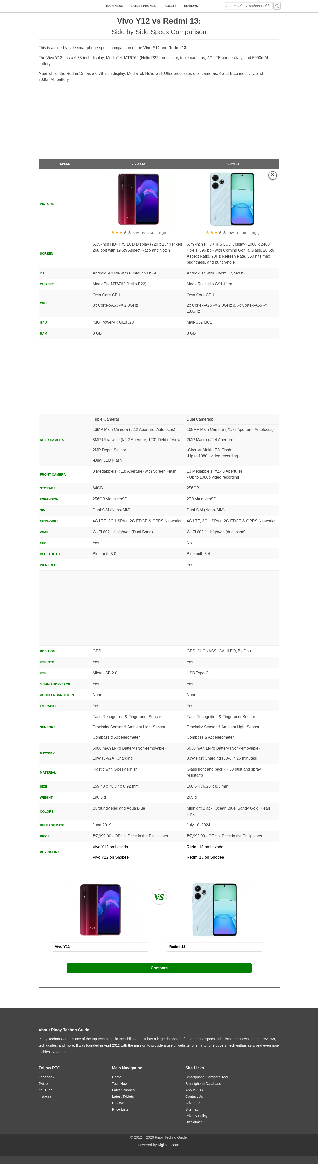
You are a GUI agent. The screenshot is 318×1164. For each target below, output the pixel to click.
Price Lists (120, 1109)
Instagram (46, 1096)
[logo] (70, 6)
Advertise (192, 1103)
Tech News (114, 6)
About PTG (194, 1090)
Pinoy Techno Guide (70, 1030)
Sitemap (192, 1109)
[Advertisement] (159, 123)
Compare (159, 968)
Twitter (44, 1084)
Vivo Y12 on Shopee (111, 857)
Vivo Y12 (138, 164)
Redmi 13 (232, 164)
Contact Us (194, 1096)
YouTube (46, 1090)
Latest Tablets (123, 1096)
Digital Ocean (168, 1145)
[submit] (277, 6)
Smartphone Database (203, 1084)
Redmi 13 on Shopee (205, 857)
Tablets (169, 6)
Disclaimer (193, 1122)
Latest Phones (143, 6)
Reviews (191, 6)
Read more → (63, 1052)
